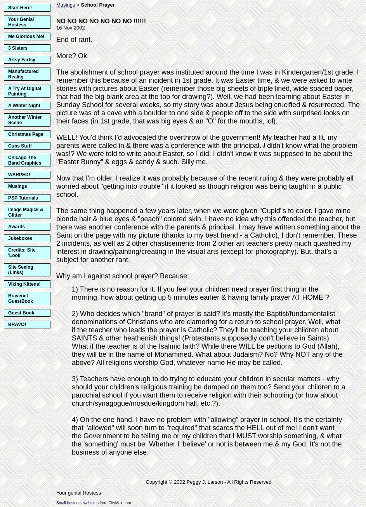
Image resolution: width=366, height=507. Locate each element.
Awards (16, 226)
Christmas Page (25, 134)
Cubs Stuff (20, 146)
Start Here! (20, 7)
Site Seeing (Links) (20, 269)
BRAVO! (17, 324)
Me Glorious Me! (26, 36)
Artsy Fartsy (21, 60)
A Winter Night (24, 105)
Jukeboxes (20, 238)
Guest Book (21, 313)
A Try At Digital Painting (24, 91)
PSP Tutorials (23, 198)
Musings (17, 186)
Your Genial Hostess (21, 22)
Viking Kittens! (24, 284)
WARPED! (19, 174)
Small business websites (77, 503)
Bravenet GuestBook (20, 298)
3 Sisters (18, 48)
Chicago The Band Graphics (24, 160)
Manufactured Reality (23, 74)
